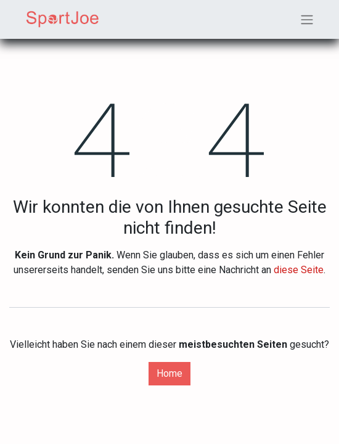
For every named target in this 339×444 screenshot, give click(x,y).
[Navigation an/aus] (307, 19)
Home (169, 373)
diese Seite (299, 270)
